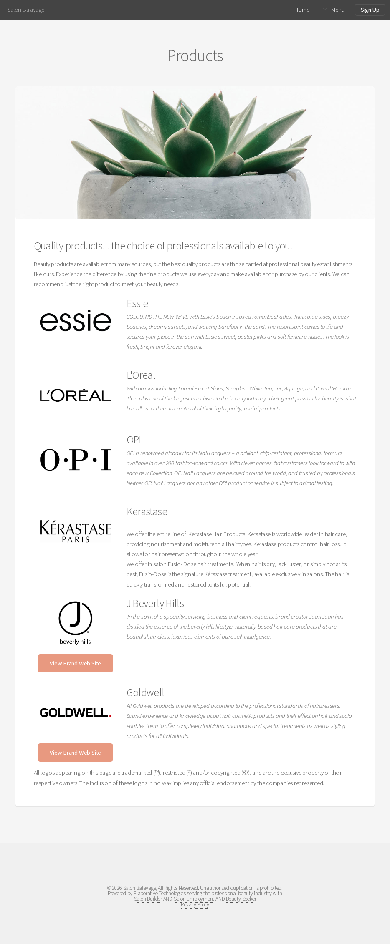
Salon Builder (148, 898)
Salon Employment (194, 898)
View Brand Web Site (75, 663)
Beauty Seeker (241, 898)
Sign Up (370, 9)
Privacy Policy (195, 904)
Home (301, 9)
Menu (337, 9)
